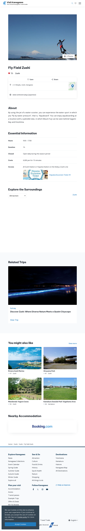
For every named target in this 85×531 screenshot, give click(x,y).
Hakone (59, 464)
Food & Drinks (37, 464)
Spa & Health (37, 471)
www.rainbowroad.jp (20, 95)
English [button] (72, 520)
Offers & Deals (13, 501)
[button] (75, 3)
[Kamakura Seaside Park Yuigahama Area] (60, 391)
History (34, 468)
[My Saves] (75, 3)
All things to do (37, 480)
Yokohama (60, 458)
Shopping (35, 477)
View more (73, 343)
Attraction (35, 458)
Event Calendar (13, 464)
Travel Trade (45, 520)
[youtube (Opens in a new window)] (47, 489)
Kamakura (59, 461)
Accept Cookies (20, 524)
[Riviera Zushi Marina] (25, 360)
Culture (35, 461)
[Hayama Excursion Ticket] (50, 175)
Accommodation (14, 489)
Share (55, 79)
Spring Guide (13, 468)
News (10, 458)
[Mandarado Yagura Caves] (25, 391)
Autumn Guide (13, 474)
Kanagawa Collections (16, 461)
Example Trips (13, 498)
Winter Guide (13, 477)
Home (10, 444)
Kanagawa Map (61, 468)
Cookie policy (22, 517)
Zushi (17, 73)
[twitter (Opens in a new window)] (38, 489)
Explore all (12, 480)
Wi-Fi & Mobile (13, 505)
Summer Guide (13, 471)
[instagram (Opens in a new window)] (42, 489)
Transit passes (13, 495)
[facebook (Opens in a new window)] (33, 489)
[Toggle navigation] (80, 3)
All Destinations (61, 471)
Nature (34, 474)
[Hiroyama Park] (60, 360)
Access (10, 492)
